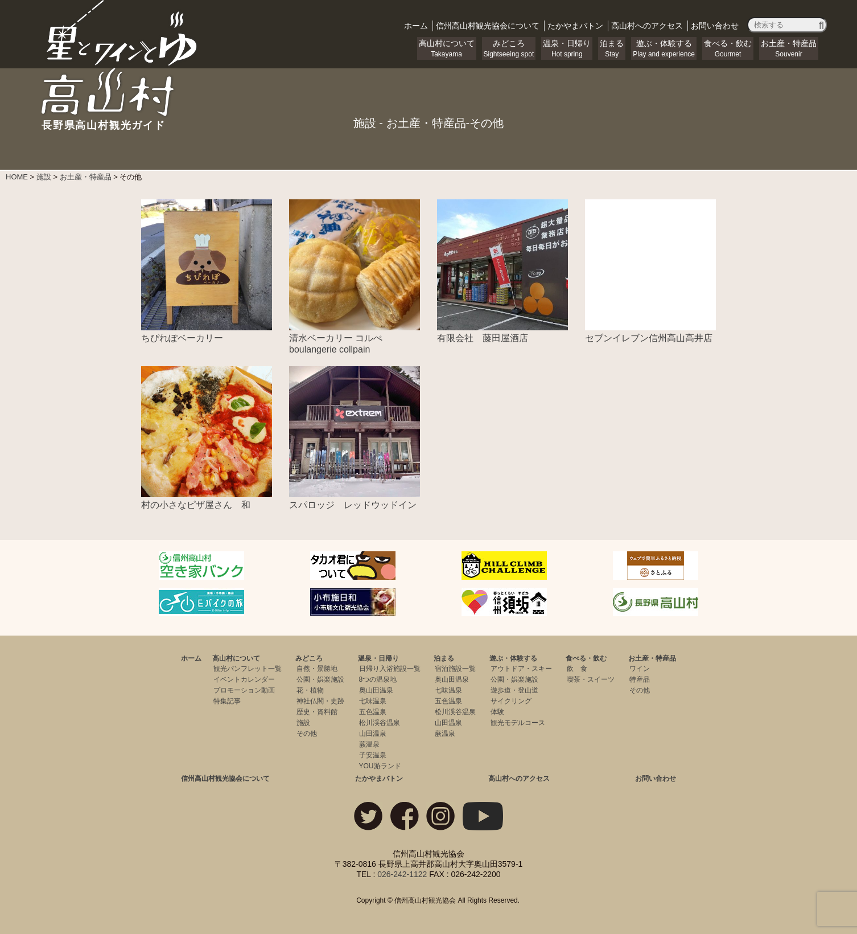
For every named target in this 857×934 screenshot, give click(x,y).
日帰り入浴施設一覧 (390, 669)
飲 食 (577, 669)
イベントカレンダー (244, 679)
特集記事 (227, 701)
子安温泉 (372, 755)
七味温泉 (372, 701)
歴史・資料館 (316, 712)
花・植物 (310, 690)
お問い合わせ (715, 25)
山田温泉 (372, 734)
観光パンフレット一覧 (247, 669)
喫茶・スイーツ (591, 679)
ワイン (639, 669)
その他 (306, 734)
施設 (303, 723)
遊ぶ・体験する (664, 48)
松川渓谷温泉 (379, 723)
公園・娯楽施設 (320, 679)
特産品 (639, 679)
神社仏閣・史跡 (320, 701)
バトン (575, 25)
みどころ (509, 48)
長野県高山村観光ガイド (121, 120)
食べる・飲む (728, 48)
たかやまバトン (379, 779)
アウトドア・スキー (521, 669)
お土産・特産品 (789, 48)
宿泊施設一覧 (455, 669)
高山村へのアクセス (519, 779)
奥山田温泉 (376, 690)
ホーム (416, 25)
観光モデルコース (518, 723)
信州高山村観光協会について (225, 779)
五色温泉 (372, 712)
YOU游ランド (380, 766)
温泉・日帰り (567, 48)
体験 (497, 712)
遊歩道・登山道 (514, 690)
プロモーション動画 (244, 690)
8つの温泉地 (378, 679)
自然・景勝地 (316, 669)
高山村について (447, 48)
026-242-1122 (402, 874)
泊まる (612, 48)
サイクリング (511, 701)
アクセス (647, 25)
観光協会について (487, 25)
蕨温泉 (369, 744)
